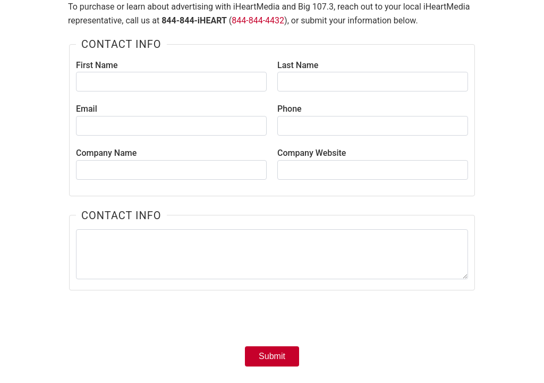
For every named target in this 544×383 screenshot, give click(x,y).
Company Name (106, 153)
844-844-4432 (258, 20)
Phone (289, 109)
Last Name (297, 65)
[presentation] (272, 322)
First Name (97, 65)
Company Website (311, 153)
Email (86, 109)
